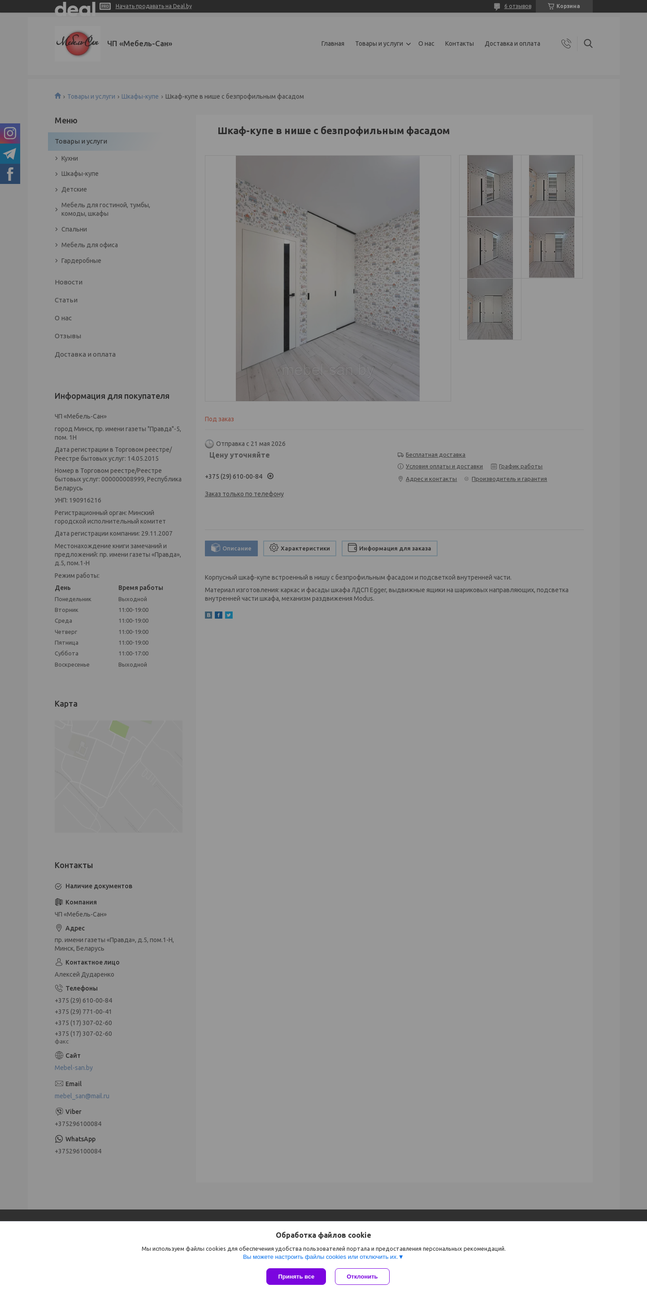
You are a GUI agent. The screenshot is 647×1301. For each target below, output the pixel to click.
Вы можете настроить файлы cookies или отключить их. (320, 1256)
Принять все (296, 1276)
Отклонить (362, 1276)
